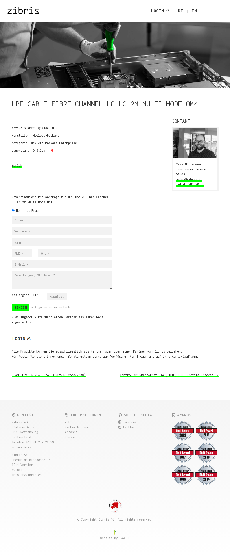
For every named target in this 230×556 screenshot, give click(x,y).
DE (180, 11)
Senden (20, 307)
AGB (67, 422)
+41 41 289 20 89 (190, 184)
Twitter (126, 427)
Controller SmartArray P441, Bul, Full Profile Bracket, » (169, 375)
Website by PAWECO (115, 538)
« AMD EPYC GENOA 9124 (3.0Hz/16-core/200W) (49, 375)
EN (194, 11)
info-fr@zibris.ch (27, 475)
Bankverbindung (77, 427)
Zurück (17, 165)
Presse (70, 437)
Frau (33, 210)
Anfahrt (71, 432)
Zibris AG (26, 11)
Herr (17, 210)
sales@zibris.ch (189, 179)
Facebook (127, 422)
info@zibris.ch (24, 447)
